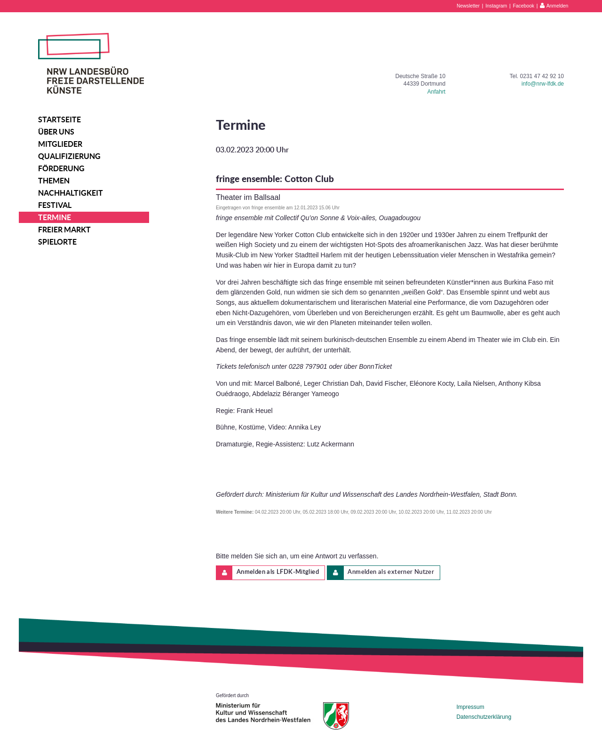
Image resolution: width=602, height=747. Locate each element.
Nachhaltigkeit (70, 193)
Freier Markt (64, 229)
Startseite (59, 119)
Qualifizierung (69, 156)
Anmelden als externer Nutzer (380, 573)
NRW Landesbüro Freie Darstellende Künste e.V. (91, 63)
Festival (54, 205)
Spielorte (57, 242)
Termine (54, 217)
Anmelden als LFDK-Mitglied (267, 573)
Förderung (61, 168)
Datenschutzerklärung (483, 717)
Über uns (56, 131)
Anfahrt (437, 91)
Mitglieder (60, 144)
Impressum (470, 707)
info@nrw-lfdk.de (543, 83)
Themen (54, 180)
